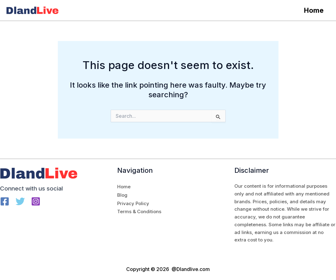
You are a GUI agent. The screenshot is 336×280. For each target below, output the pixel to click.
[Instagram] (35, 201)
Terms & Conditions (139, 211)
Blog (122, 195)
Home (313, 10)
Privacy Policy (133, 203)
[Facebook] (4, 201)
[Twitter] (20, 201)
